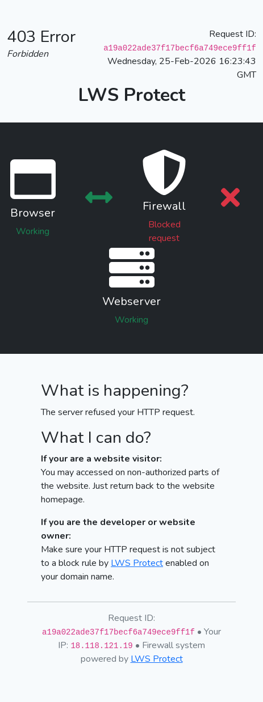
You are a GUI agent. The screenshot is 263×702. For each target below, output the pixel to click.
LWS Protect (137, 563)
